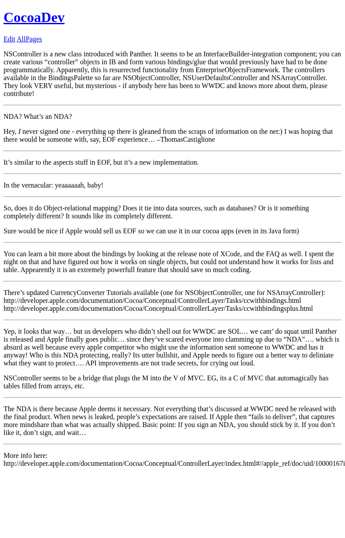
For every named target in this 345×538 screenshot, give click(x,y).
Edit (9, 39)
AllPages (29, 39)
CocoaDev (34, 17)
